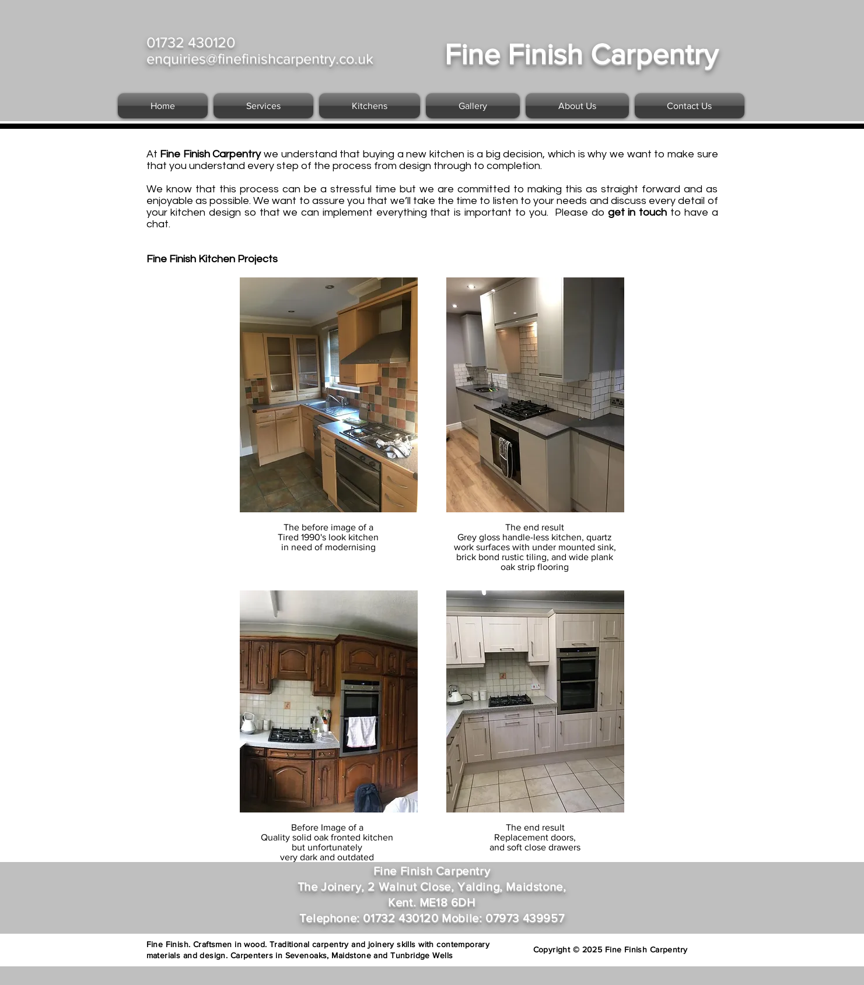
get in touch (639, 212)
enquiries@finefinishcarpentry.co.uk (259, 58)
